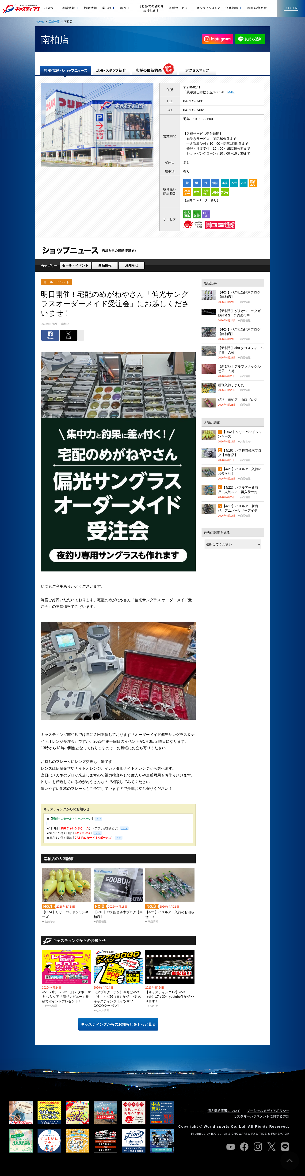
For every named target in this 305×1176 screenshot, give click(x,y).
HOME (40, 21)
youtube (230, 1146)
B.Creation (219, 1133)
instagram (258, 1146)
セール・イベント (75, 265)
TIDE (263, 1133)
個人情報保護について (224, 1110)
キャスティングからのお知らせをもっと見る (118, 1024)
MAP (230, 92)
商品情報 (104, 265)
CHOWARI (239, 1133)
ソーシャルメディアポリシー (268, 1110)
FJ (253, 1133)
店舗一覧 (54, 21)
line (285, 1146)
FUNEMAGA (280, 1133)
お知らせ (131, 265)
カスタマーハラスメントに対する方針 (261, 1116)
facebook (244, 1146)
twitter (271, 1146)
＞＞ (124, 828)
